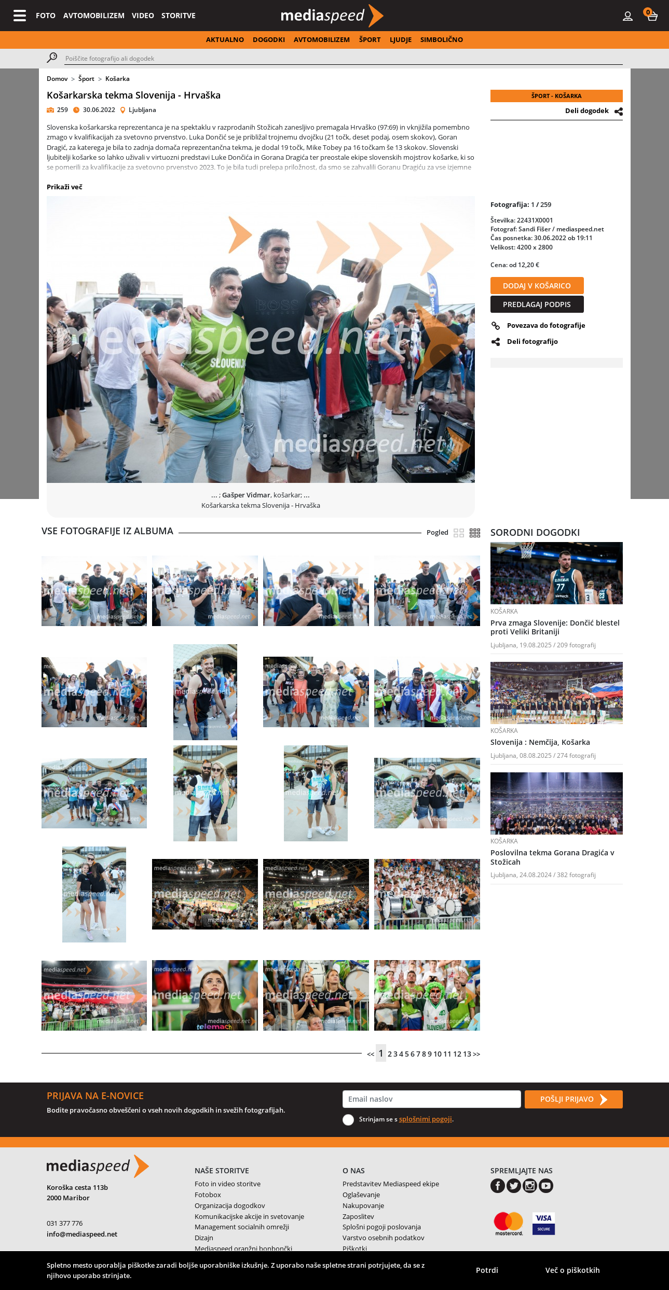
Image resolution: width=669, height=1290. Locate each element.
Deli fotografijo (532, 341)
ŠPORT (370, 39)
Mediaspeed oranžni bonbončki (243, 1248)
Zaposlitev (358, 1216)
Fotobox (208, 1194)
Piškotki (355, 1248)
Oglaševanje (361, 1194)
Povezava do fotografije (546, 325)
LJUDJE (401, 39)
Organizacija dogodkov (230, 1205)
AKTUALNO (225, 39)
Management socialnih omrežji (242, 1226)
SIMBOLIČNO (441, 39)
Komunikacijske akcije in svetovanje (249, 1216)
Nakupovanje (363, 1205)
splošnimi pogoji (425, 1118)
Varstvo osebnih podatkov (384, 1237)
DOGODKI (269, 39)
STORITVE (178, 15)
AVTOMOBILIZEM (94, 15)
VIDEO (143, 15)
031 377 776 (65, 1223)
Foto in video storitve (228, 1183)
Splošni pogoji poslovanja (382, 1226)
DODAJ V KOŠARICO (537, 285)
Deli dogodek (587, 110)
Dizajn (204, 1237)
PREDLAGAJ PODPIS (537, 304)
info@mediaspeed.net (82, 1234)
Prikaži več (65, 186)
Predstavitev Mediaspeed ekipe (391, 1183)
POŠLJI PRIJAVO (573, 1099)
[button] (652, 15)
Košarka (117, 78)
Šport (86, 78)
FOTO (46, 15)
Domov (57, 78)
